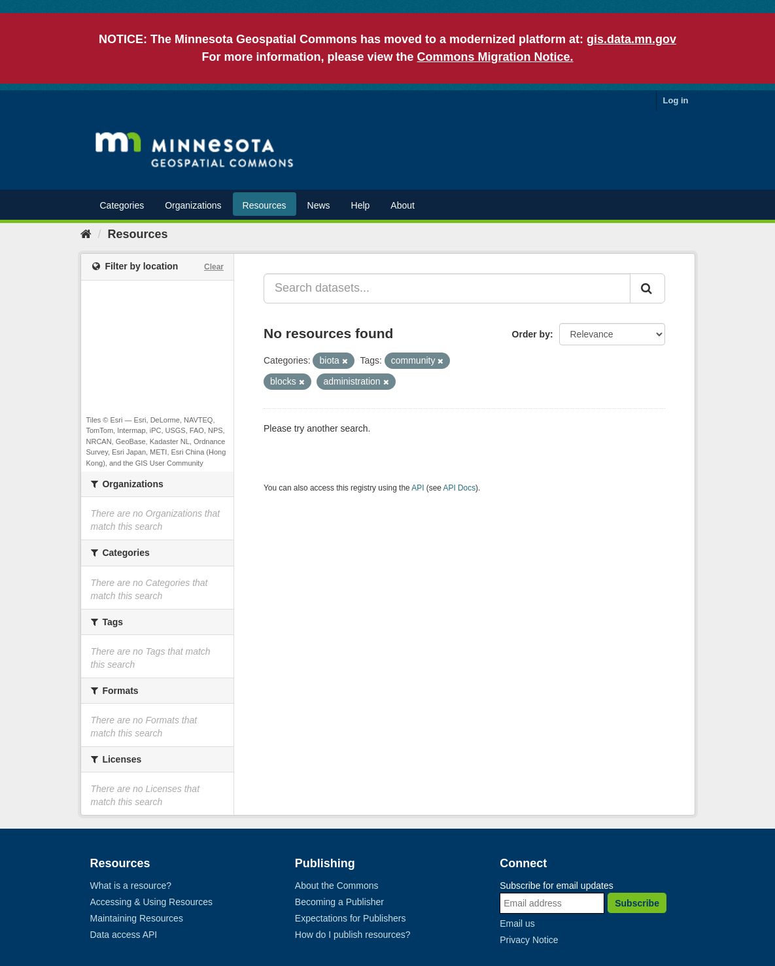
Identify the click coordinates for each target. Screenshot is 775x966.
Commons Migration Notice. (495, 56)
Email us (517, 923)
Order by (531, 334)
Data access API (124, 934)
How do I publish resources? (353, 934)
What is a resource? (131, 885)
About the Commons (337, 885)
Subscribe (637, 903)
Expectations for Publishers (350, 918)
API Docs (459, 487)
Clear (214, 266)
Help (360, 205)
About (402, 205)
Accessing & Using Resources (151, 902)
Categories (122, 205)
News (318, 205)
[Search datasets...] (447, 288)
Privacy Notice (529, 940)
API (417, 487)
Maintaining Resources (136, 918)
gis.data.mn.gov (631, 39)
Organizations (193, 205)
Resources (264, 205)
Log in (676, 100)
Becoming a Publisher (339, 902)
